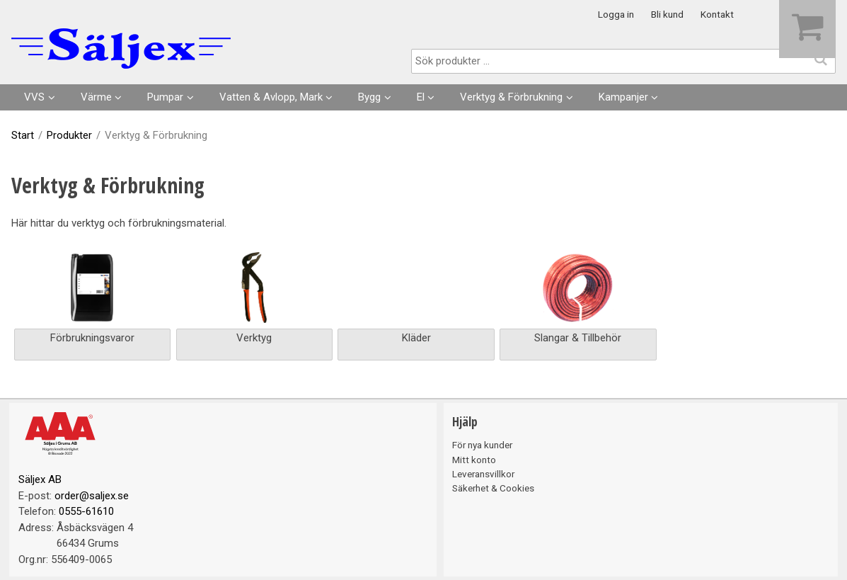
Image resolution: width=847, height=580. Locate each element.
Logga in (616, 14)
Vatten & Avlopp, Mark (271, 97)
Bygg (369, 97)
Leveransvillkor (483, 473)
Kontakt (717, 14)
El (421, 97)
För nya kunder (482, 444)
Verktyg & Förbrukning (511, 97)
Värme (96, 97)
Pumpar (165, 97)
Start (22, 135)
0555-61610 (86, 511)
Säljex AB (40, 479)
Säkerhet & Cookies (493, 488)
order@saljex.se (91, 495)
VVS (34, 97)
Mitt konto (474, 459)
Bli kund (667, 14)
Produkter (69, 135)
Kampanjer (623, 97)
